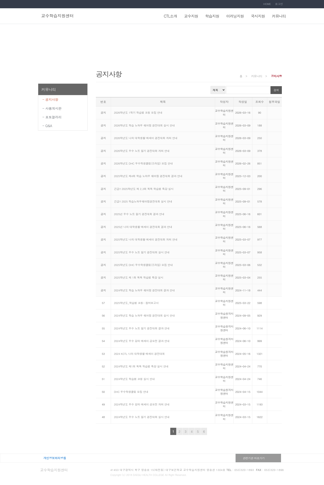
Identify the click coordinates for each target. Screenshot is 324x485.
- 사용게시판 (52, 108)
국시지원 (258, 16)
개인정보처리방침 (54, 458)
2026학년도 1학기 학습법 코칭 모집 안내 (138, 112)
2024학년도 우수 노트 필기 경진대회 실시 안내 (142, 417)
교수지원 (191, 16)
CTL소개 (170, 16)
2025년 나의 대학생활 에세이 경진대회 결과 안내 (143, 227)
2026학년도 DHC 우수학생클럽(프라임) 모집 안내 (143, 163)
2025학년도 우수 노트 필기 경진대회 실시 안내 (142, 252)
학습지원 (212, 16)
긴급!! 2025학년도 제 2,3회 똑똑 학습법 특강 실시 (144, 189)
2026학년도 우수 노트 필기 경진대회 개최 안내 (142, 151)
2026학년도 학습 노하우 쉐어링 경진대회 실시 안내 (144, 125)
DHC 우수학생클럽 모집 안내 (131, 392)
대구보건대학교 (81, 458)
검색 (276, 90)
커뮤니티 (279, 16)
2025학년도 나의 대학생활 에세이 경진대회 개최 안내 (145, 239)
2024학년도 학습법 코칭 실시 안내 (134, 379)
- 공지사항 (50, 99)
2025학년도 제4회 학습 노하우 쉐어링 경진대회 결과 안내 (148, 176)
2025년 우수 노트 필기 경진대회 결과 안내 (139, 214)
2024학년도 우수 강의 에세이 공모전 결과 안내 (142, 341)
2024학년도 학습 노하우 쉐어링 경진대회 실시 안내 (144, 315)
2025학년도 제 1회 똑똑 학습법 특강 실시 (138, 277)
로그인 (279, 4)
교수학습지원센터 (54, 469)
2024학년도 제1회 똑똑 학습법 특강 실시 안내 (141, 366)
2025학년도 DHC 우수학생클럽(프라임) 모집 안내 (143, 265)
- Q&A (47, 125)
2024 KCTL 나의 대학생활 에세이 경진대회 (139, 354)
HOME (267, 4)
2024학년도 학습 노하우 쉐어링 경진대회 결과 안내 (144, 290)
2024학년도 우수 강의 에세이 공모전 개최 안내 (142, 404)
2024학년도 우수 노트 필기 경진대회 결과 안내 (142, 328)
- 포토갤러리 (52, 117)
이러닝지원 (235, 16)
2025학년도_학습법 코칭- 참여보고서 (136, 303)
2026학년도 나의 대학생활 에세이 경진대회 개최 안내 (145, 138)
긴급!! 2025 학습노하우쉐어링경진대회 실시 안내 (143, 201)
